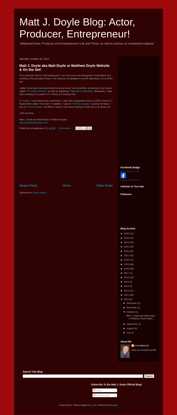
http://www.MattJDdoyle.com (33, 122)
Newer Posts (28, 185)
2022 (127, 251)
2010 (127, 299)
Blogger (114, 405)
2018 (127, 268)
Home (67, 185)
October (131, 312)
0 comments (64, 128)
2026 (127, 233)
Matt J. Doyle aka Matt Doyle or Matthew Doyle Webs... (140, 317)
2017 (127, 273)
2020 (127, 259)
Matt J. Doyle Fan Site (129, 171)
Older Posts (104, 185)
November (132, 307)
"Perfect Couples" (81, 103)
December (132, 303)
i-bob (93, 405)
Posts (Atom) (39, 192)
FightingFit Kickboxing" (81, 91)
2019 (127, 264)
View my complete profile (143, 350)
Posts (97, 390)
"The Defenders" (35, 107)
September (132, 324)
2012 (127, 290)
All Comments (101, 395)
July (129, 332)
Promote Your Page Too (130, 180)
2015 (127, 277)
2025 (127, 238)
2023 (127, 246)
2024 (127, 242)
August (130, 328)
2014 (127, 281)
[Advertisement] (66, 157)
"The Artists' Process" (36, 91)
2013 (127, 286)
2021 (127, 255)
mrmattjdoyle (142, 345)
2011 (127, 295)
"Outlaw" (26, 100)
